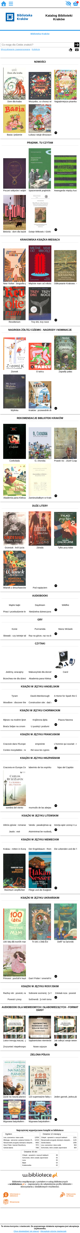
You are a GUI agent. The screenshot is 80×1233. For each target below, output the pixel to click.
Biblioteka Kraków (40, 34)
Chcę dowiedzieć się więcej (26, 1231)
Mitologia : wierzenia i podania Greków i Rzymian (20, 1140)
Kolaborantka (26, 1165)
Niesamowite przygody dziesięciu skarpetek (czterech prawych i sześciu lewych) (30, 1143)
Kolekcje (36, 49)
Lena (24, 1160)
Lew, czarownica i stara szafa (13, 1137)
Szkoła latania (8, 1148)
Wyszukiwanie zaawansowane (15, 49)
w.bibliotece (16, 1184)
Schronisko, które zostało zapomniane (54, 1148)
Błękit (24, 1163)
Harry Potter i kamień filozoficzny (14, 1145)
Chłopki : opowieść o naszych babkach (54, 1137)
